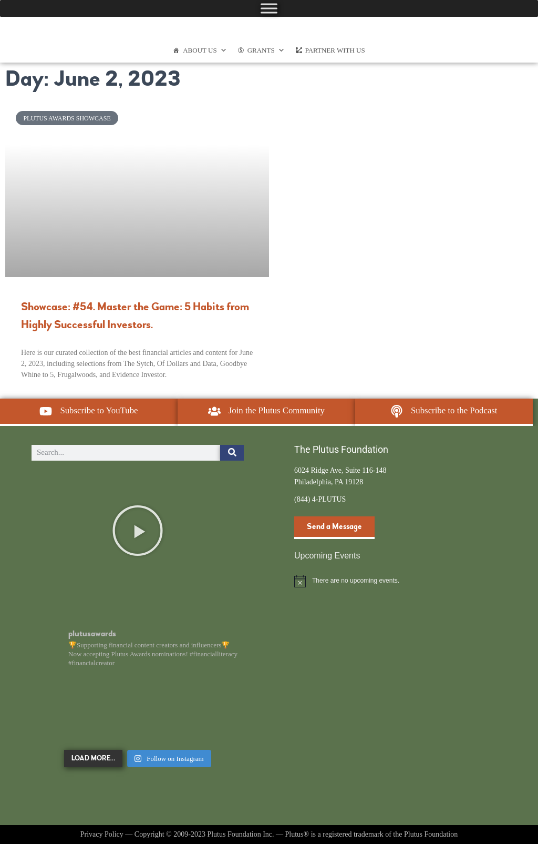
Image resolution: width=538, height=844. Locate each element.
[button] (137, 530)
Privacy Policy (101, 834)
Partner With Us (335, 50)
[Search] (232, 453)
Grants (266, 50)
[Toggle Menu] (269, 8)
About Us (204, 50)
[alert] (400, 581)
